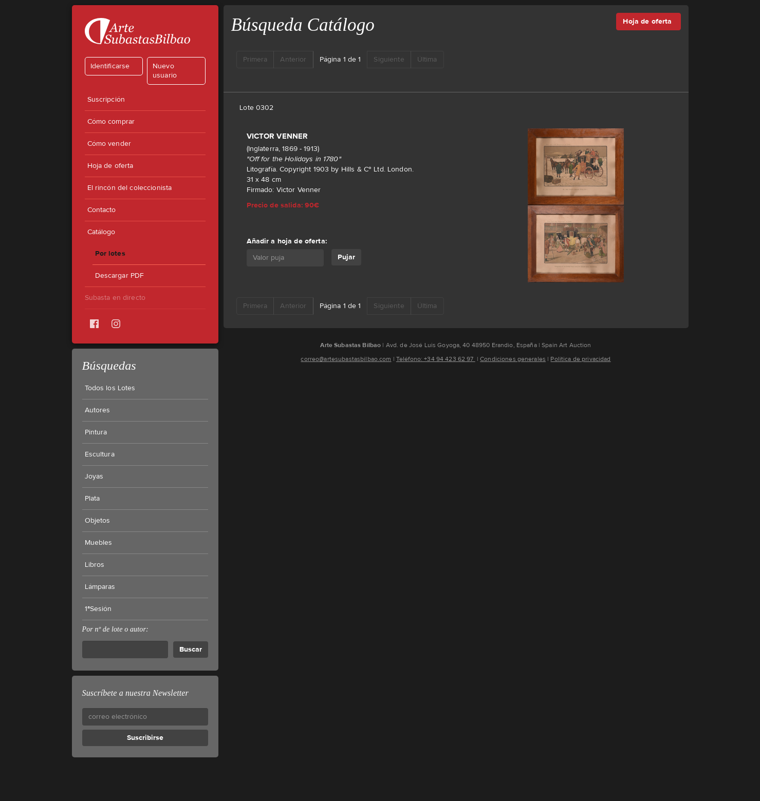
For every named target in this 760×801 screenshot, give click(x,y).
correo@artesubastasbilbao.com (346, 359)
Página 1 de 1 (340, 59)
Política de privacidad (580, 359)
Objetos (97, 521)
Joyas (94, 476)
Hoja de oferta (110, 166)
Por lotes (110, 253)
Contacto (101, 210)
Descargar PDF (119, 276)
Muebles (99, 543)
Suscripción (106, 100)
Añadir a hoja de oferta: (287, 241)
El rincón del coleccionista (129, 188)
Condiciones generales (513, 359)
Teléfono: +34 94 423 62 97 (435, 359)
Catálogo (101, 232)
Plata (92, 498)
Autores (97, 410)
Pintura (96, 432)
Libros (95, 565)
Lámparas (100, 587)
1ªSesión (98, 609)
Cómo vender (109, 144)
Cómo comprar (111, 122)
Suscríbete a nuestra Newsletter (135, 693)
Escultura (100, 454)
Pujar (346, 257)
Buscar (190, 649)
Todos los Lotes (110, 388)
